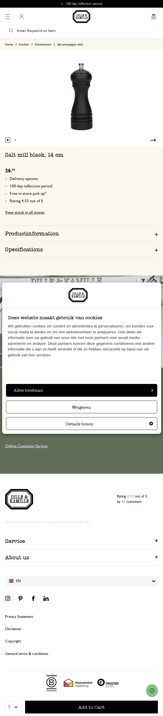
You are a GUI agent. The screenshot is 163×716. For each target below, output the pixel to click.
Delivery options (24, 179)
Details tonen (109, 424)
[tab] (81, 233)
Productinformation (32, 233)
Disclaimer (13, 629)
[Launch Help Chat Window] (152, 690)
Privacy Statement (19, 617)
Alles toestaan (83, 390)
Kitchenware (43, 44)
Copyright (13, 641)
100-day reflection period (31, 186)
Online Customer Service (26, 446)
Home (9, 44)
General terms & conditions (26, 654)
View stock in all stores (25, 212)
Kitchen (24, 44)
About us (17, 557)
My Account (21, 16)
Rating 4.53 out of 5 (26, 201)
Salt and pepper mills (70, 44)
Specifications (24, 249)
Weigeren (81, 407)
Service (15, 541)
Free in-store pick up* (28, 193)
